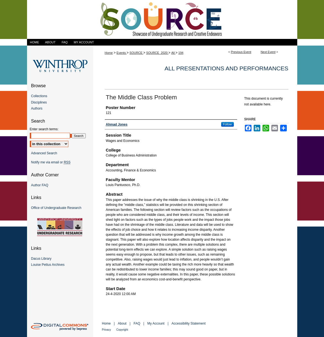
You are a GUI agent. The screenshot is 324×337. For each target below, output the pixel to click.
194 (180, 52)
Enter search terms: (44, 129)
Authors (36, 108)
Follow (227, 124)
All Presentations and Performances (226, 68)
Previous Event (241, 52)
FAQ (136, 323)
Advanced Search (44, 153)
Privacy (106, 329)
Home (109, 52)
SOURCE (136, 52)
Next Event (268, 52)
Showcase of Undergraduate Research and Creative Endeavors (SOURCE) (162, 19)
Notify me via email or (51, 162)
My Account (155, 323)
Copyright (122, 329)
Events (122, 52)
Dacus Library (41, 259)
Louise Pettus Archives (48, 265)
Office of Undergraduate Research (56, 208)
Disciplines (39, 102)
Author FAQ (40, 185)
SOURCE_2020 (157, 52)
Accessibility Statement (188, 323)
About (122, 323)
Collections (39, 96)
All (173, 52)
